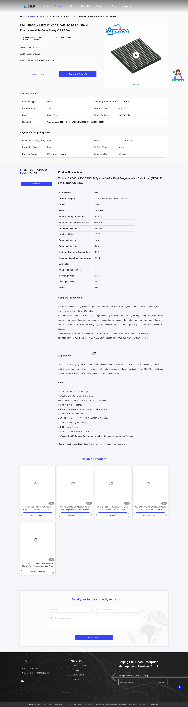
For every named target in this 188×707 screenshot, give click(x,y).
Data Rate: (64, 264)
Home (46, 6)
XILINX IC (42, 16)
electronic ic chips (74, 444)
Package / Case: (66, 282)
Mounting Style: (66, 276)
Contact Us (100, 6)
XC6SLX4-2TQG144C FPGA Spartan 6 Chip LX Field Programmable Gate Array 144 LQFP (37, 564)
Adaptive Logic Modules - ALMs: (74, 222)
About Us (85, 6)
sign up (160, 682)
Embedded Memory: (68, 228)
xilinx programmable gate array (113, 444)
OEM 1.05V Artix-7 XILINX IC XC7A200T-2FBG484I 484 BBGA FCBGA (150, 508)
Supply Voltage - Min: (69, 240)
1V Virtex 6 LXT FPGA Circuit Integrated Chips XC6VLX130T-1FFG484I (112, 508)
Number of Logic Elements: (72, 216)
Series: (62, 211)
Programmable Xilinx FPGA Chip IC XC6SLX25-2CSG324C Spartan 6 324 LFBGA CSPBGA (37, 508)
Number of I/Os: (66, 234)
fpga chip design (91, 444)
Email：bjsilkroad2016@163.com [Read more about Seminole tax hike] (36, 673)
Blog (114, 6)
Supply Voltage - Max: (69, 246)
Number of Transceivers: (70, 270)
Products (58, 6)
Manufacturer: (65, 193)
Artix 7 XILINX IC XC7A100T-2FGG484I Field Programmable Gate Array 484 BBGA (75, 508)
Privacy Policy (34, 704)
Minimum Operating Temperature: (75, 252)
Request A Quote (78, 74)
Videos (72, 6)
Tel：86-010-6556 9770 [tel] (32, 668)
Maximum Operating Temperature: (75, 258)
